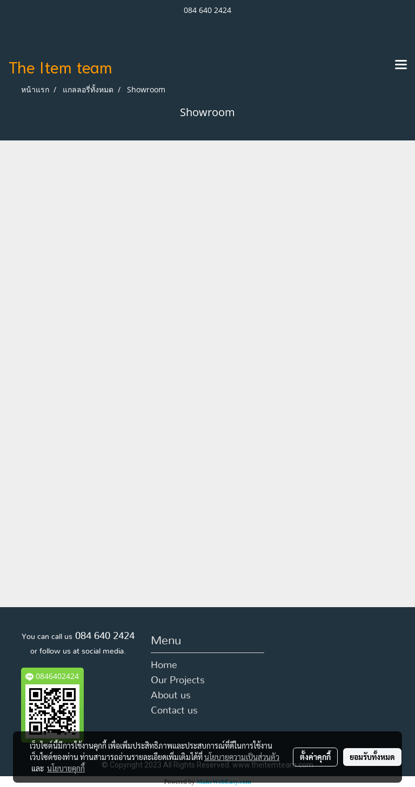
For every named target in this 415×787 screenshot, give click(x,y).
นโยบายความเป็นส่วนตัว (241, 757)
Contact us (174, 711)
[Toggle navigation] (401, 65)
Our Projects (178, 680)
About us (171, 696)
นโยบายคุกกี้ (66, 768)
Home (164, 665)
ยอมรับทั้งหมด (372, 757)
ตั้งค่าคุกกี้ (315, 757)
